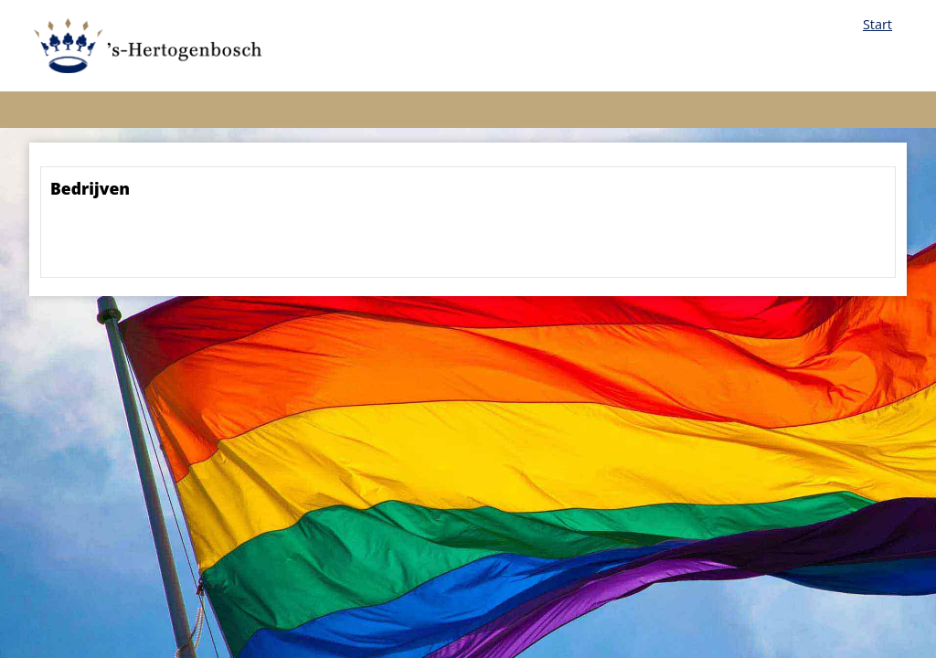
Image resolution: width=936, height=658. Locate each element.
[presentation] (189, 243)
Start (877, 24)
